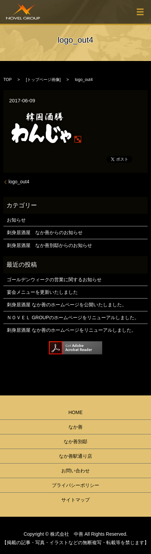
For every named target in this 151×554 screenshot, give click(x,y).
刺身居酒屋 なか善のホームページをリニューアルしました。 (71, 330)
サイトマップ (75, 499)
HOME (75, 412)
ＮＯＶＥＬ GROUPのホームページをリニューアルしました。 (73, 317)
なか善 (75, 427)
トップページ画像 (43, 79)
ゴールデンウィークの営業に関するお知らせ (54, 279)
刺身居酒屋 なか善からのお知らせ (45, 232)
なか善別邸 (75, 441)
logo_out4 (18, 181)
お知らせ (16, 220)
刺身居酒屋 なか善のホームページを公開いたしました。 (67, 304)
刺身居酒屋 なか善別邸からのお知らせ (49, 245)
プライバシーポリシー (75, 485)
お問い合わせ (75, 470)
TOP (7, 79)
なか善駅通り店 (75, 456)
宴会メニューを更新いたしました (42, 292)
